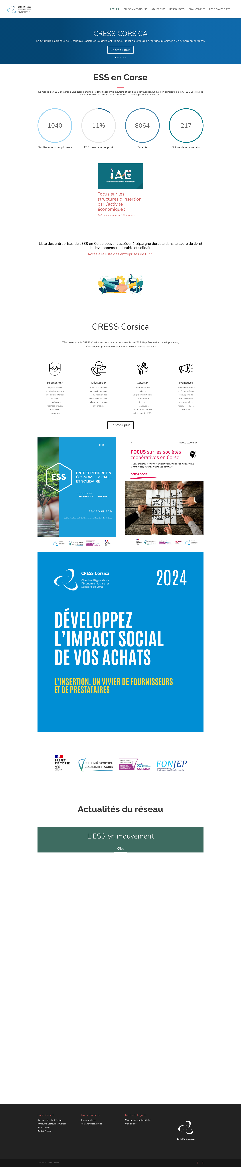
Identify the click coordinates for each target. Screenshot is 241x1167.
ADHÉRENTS (158, 9)
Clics (120, 848)
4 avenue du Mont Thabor (50, 1120)
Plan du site (130, 1123)
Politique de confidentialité (137, 1120)
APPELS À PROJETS (219, 9)
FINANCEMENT (196, 9)
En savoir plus (120, 50)
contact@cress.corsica (91, 1123)
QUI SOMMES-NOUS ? (135, 9)
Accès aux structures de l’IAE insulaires (116, 215)
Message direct (88, 1120)
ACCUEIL (114, 9)
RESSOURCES (176, 9)
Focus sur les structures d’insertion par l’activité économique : (120, 201)
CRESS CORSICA (120, 33)
